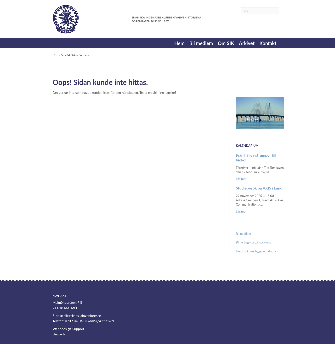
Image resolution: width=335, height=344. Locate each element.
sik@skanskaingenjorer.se (82, 316)
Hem (179, 43)
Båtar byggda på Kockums (253, 242)
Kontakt (267, 43)
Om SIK (226, 43)
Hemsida (59, 334)
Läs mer (241, 179)
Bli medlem (201, 43)
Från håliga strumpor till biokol (256, 157)
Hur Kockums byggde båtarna (256, 251)
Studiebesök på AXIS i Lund (259, 188)
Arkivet (247, 43)
